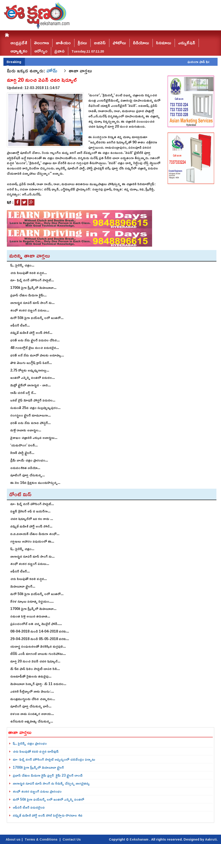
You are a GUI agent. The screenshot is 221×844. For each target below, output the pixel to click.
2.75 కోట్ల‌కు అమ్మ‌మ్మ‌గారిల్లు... (29, 370)
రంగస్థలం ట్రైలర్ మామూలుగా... (30, 415)
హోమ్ (52, 70)
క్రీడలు (82, 43)
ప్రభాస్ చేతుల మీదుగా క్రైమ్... (28, 295)
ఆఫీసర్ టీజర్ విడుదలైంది (29, 807)
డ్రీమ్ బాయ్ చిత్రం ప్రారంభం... (29, 460)
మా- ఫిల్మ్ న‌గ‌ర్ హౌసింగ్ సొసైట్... (32, 280)
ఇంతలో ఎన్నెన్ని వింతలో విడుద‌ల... (32, 377)
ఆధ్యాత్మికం (18, 51)
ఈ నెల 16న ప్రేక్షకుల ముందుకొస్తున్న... (35, 482)
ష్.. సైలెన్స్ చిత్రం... (22, 265)
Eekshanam (139, 839)
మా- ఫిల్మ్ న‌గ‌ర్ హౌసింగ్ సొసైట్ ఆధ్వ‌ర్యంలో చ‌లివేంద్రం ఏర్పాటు (54, 759)
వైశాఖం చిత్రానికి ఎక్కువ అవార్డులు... (33, 437)
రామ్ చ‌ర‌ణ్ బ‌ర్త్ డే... (23, 392)
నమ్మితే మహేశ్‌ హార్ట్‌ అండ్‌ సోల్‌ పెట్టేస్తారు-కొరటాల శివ (47, 815)
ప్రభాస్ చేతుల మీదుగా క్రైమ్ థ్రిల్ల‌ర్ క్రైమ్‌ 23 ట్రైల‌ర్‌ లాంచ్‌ (48, 775)
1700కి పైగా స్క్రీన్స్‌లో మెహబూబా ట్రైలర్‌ (38, 767)
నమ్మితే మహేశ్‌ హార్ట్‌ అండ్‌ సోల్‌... (31, 332)
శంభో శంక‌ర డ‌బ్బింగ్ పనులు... (29, 310)
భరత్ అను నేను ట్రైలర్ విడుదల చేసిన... (35, 340)
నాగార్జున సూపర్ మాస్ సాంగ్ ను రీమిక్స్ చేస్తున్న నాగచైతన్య (51, 783)
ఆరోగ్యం (40, 51)
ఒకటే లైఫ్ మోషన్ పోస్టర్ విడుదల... (32, 400)
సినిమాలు (163, 43)
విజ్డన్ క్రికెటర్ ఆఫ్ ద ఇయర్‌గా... (30, 511)
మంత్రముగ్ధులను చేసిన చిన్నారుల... (32, 698)
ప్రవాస (59, 51)
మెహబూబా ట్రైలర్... (22, 586)
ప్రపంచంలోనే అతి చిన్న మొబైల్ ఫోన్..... (36, 623)
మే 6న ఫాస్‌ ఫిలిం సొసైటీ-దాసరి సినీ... (35, 668)
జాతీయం (63, 43)
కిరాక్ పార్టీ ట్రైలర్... (22, 452)
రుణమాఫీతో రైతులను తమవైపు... (30, 676)
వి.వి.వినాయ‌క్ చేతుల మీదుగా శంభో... (34, 533)
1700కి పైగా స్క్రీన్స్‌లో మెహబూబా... (33, 287)
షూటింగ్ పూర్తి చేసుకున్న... (27, 475)
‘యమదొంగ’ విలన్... (24, 445)
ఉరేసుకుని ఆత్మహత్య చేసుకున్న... (31, 721)
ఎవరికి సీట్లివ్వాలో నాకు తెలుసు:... (32, 691)
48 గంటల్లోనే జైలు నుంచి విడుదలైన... (34, 347)
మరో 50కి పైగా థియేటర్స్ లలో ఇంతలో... (36, 317)
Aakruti (211, 839)
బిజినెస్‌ (100, 43)
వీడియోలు (141, 43)
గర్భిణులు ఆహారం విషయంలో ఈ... (32, 541)
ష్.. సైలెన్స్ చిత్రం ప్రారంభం (30, 743)
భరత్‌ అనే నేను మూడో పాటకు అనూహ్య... (37, 355)
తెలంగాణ (41, 43)
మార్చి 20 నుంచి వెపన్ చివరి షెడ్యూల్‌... (35, 661)
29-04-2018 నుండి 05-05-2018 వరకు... (39, 638)
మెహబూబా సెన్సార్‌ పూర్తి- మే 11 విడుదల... (38, 683)
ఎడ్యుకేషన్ (186, 43)
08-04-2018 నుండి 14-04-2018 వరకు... (39, 631)
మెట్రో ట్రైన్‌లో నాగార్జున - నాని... (30, 385)
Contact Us (72, 839)
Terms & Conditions (41, 839)
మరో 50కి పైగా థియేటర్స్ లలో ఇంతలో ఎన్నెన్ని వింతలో (48, 799)
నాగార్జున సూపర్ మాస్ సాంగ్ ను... (32, 302)
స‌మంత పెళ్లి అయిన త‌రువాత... (30, 616)
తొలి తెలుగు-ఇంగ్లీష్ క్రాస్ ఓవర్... (31, 362)
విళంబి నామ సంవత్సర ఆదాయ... (32, 713)
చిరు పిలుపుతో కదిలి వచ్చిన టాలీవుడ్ (36, 751)
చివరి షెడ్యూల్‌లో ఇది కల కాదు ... (31, 518)
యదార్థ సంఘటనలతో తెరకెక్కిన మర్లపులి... (38, 646)
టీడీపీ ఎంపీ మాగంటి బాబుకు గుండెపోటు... (38, 653)
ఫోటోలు (119, 43)
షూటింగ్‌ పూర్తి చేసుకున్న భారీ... (30, 706)
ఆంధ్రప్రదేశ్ (18, 43)
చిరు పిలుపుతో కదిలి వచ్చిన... (28, 272)
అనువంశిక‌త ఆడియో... (25, 467)
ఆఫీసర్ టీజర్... (20, 325)
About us (13, 839)
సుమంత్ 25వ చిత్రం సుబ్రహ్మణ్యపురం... (35, 407)
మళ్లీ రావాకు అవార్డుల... (25, 430)
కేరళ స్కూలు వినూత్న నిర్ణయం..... (32, 601)
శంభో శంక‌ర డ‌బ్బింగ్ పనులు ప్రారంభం (37, 791)
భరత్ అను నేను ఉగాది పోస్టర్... (30, 422)
